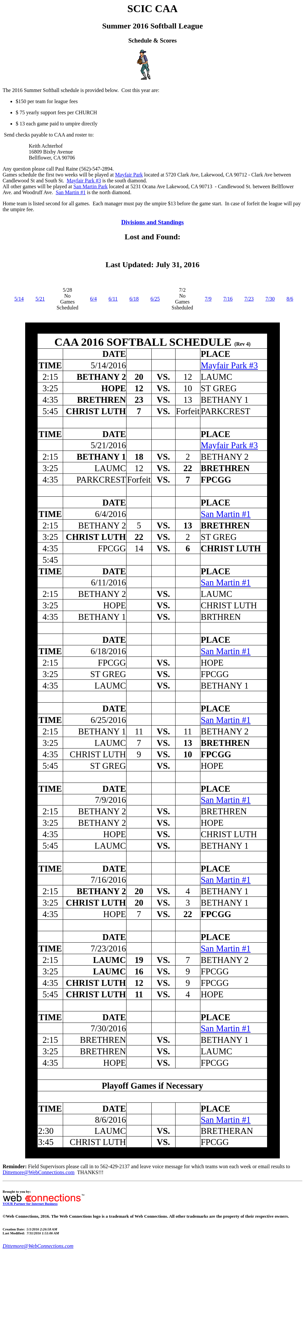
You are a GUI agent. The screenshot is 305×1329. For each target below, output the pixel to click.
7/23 (248, 299)
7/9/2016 (110, 800)
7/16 (227, 299)
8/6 (289, 299)
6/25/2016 (108, 720)
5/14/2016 (108, 365)
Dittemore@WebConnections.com (39, 1172)
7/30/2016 (108, 1028)
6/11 (113, 299)
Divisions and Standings (152, 222)
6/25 (155, 299)
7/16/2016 (108, 880)
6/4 (93, 299)
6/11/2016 (108, 582)
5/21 (39, 299)
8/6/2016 (110, 1120)
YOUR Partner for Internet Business (43, 1202)
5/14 (19, 299)
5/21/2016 (108, 445)
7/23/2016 (108, 948)
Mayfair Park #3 (84, 180)
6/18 (134, 299)
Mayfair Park (129, 174)
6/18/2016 (108, 651)
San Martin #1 (71, 192)
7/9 (208, 299)
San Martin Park (90, 186)
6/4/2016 (110, 514)
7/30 (270, 299)
